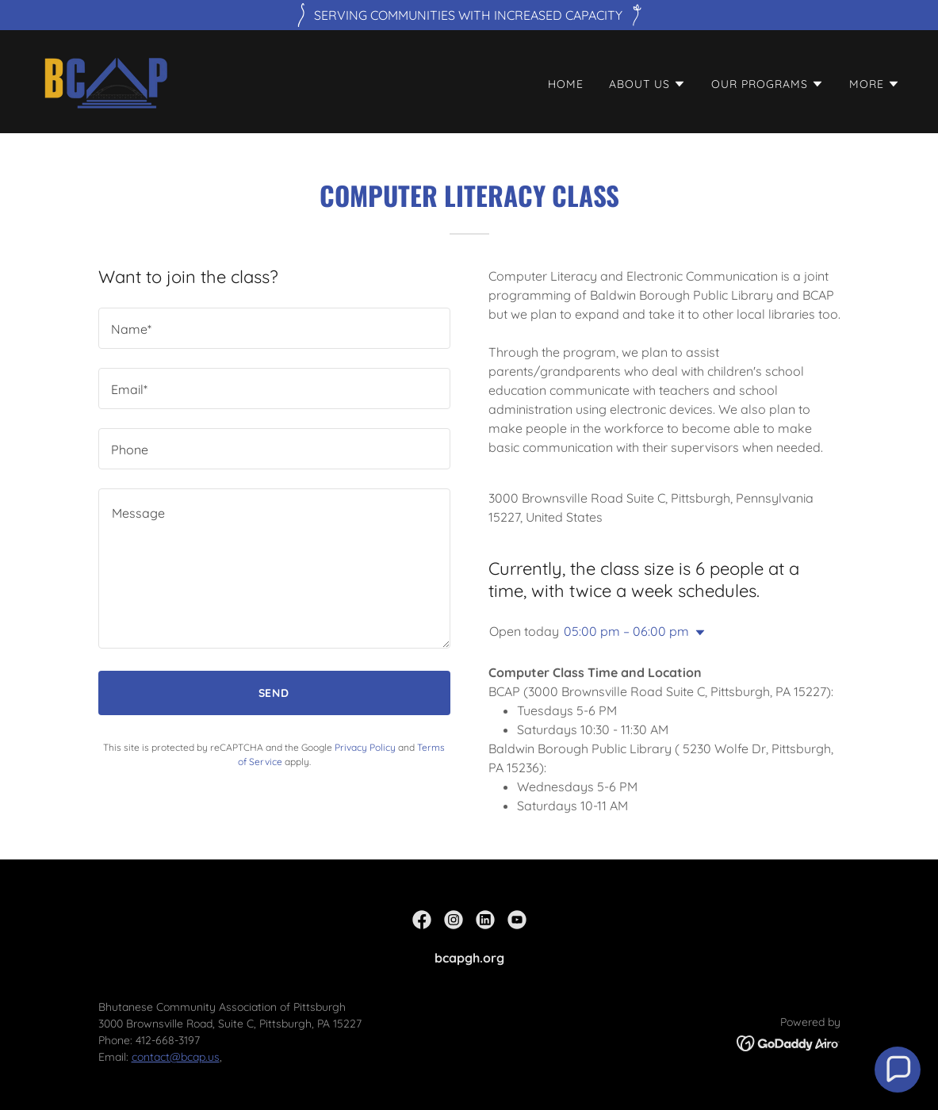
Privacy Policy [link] (365, 747)
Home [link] (566, 84)
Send (274, 693)
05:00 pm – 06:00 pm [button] (626, 631)
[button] (647, 84)
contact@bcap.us (176, 1057)
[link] (106, 80)
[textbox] (274, 328)
